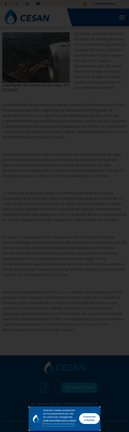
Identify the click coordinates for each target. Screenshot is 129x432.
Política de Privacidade (58, 423)
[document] (64, 216)
